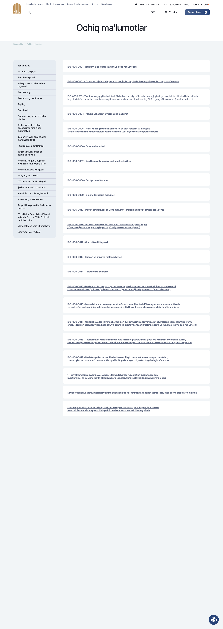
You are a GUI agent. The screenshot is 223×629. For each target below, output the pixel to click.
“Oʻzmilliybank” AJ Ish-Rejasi (32, 181)
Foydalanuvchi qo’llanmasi (31, 145)
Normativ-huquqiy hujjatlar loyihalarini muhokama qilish (32, 162)
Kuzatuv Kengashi (27, 71)
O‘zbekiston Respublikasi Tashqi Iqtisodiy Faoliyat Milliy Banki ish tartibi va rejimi (34, 217)
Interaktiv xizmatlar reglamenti (33, 193)
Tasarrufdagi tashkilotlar (30, 98)
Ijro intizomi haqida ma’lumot (32, 187)
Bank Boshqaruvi (26, 77)
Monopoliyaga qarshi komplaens (34, 226)
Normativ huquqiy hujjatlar (31, 169)
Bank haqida (24, 65)
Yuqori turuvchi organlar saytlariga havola (30, 153)
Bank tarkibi (23, 110)
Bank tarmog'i (24, 92)
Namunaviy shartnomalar (30, 199)
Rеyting (21, 104)
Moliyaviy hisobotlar (28, 175)
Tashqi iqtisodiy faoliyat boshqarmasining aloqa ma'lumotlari (29, 128)
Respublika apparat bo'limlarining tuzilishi (34, 207)
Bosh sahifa (18, 44)
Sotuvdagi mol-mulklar (29, 231)
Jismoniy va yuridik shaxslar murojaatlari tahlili (32, 138)
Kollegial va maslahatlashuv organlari (31, 85)
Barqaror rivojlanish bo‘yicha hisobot (32, 118)
